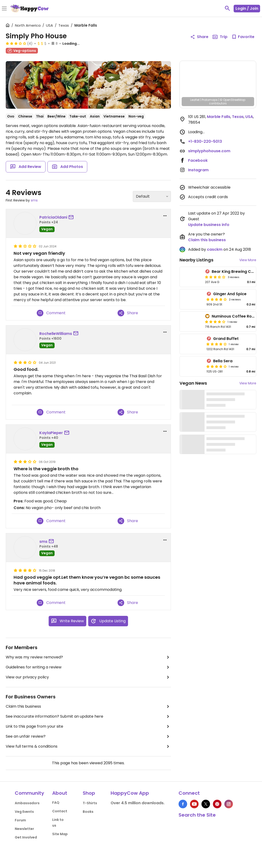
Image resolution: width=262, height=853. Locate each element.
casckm (214, 249)
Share (128, 313)
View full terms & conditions (88, 746)
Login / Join (247, 8)
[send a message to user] (72, 217)
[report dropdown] (165, 216)
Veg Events (24, 811)
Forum (20, 820)
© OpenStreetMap (232, 100)
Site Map (60, 834)
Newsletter (24, 828)
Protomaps (210, 100)
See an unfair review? (88, 736)
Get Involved (26, 837)
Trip (219, 37)
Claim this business (88, 706)
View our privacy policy (88, 677)
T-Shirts (90, 803)
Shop (89, 793)
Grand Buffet (226, 338)
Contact (59, 811)
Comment (51, 313)
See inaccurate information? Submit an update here (88, 716)
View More (247, 260)
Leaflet (195, 100)
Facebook (198, 160)
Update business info (208, 224)
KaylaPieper (51, 433)
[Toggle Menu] (4, 9)
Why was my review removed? (88, 657)
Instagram (198, 170)
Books (88, 811)
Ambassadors (27, 803)
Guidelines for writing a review (88, 667)
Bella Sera (222, 361)
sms (34, 200)
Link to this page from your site (88, 726)
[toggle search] (227, 8)
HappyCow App (130, 793)
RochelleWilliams (55, 333)
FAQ (55, 802)
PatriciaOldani (53, 217)
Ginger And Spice (230, 294)
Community (29, 793)
